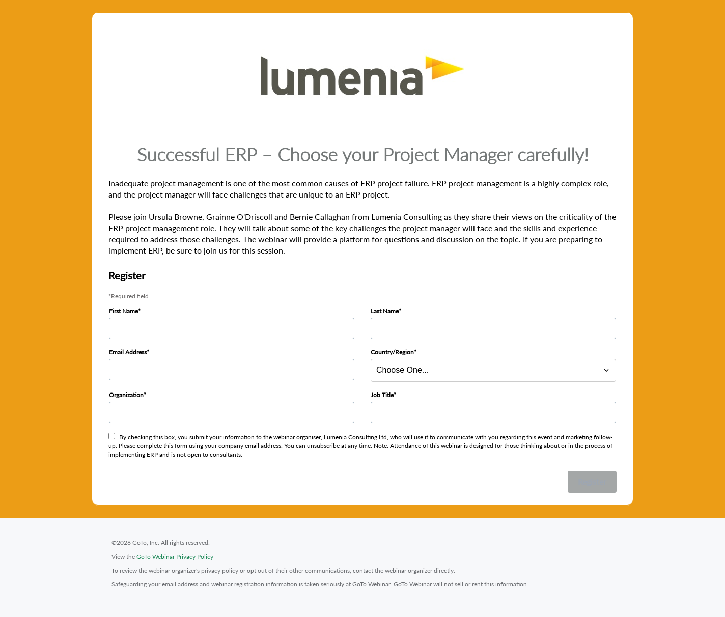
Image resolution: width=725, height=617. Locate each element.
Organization (126, 395)
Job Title (382, 395)
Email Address (128, 352)
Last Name (385, 311)
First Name (123, 311)
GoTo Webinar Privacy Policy (174, 556)
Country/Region (392, 352)
